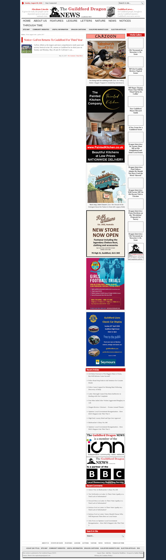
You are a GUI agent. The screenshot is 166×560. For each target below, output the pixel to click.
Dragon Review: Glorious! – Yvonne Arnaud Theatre (106, 407)
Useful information (60, 29)
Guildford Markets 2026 (98, 29)
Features (56, 20)
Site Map (26, 29)
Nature (100, 20)
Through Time (33, 25)
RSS (138, 548)
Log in (99, 553)
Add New (108, 553)
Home (27, 20)
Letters (86, 20)
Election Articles (118, 29)
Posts (103, 553)
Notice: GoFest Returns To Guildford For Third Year (53, 40)
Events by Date (57, 543)
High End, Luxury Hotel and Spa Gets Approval (104, 418)
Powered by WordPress (119, 553)
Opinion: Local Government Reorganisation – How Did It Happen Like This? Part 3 (106, 523)
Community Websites (41, 29)
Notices (125, 20)
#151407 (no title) (32, 548)
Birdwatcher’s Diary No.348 (97, 422)
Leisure (72, 20)
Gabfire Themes (138, 553)
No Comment (71, 55)
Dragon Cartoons (78, 29)
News (112, 20)
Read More (80, 55)
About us (40, 20)
